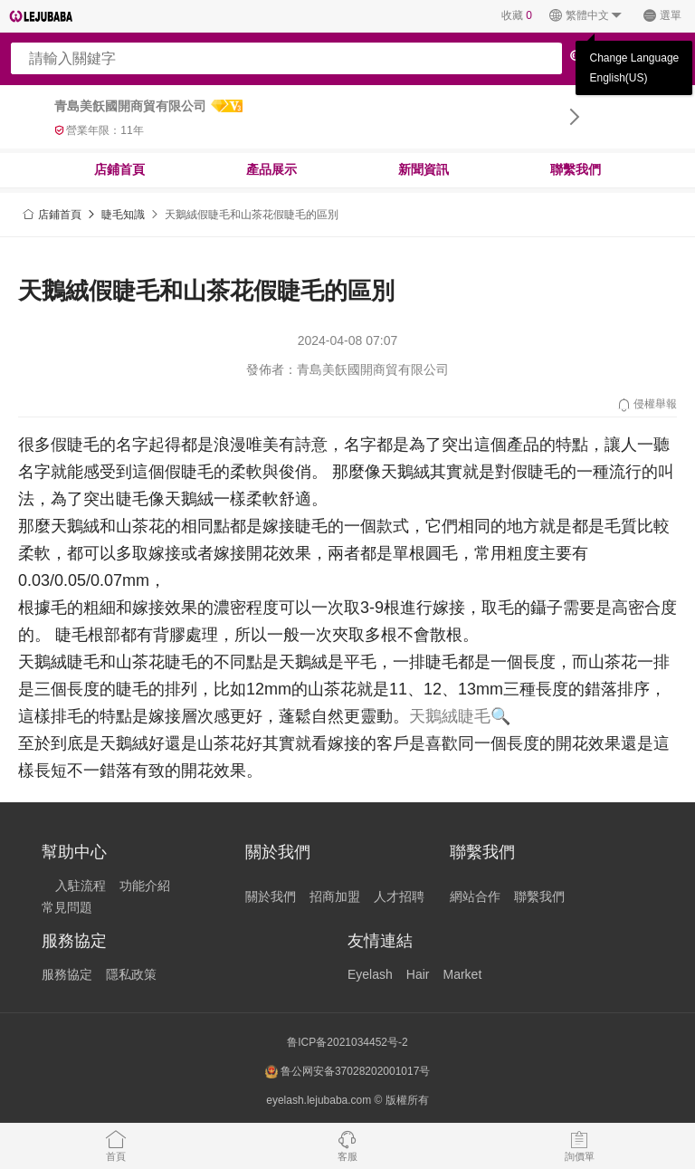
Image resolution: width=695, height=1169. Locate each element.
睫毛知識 (123, 214)
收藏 (516, 15)
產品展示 (271, 169)
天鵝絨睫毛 (449, 716)
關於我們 (270, 896)
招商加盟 (334, 896)
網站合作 (475, 896)
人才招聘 (399, 896)
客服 (347, 1145)
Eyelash (370, 974)
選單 (662, 16)
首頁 (116, 1145)
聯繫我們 (575, 169)
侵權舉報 (646, 405)
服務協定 (67, 974)
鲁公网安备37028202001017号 (348, 1071)
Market (462, 974)
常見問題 (67, 907)
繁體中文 (586, 16)
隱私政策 (131, 974)
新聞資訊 (423, 169)
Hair (418, 974)
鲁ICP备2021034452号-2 (347, 1042)
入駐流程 (80, 885)
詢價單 (580, 1145)
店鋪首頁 (119, 169)
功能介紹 (144, 885)
